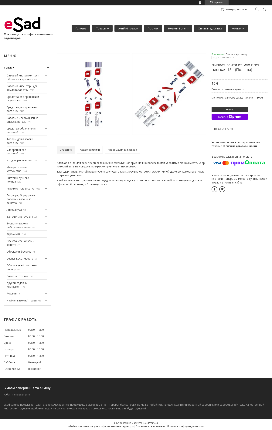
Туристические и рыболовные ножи (19, 225)
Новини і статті (178, 28)
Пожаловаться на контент (150, 426)
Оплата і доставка (210, 28)
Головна (81, 28)
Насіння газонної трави (22, 300)
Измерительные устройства (17, 169)
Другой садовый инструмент (17, 284)
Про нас (153, 28)
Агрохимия (13, 234)
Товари (101, 28)
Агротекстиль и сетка (21, 188)
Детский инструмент (20, 216)
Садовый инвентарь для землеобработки (22, 88)
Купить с (229, 117)
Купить (229, 109)
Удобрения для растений (16, 151)
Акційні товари (128, 28)
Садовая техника (18, 276)
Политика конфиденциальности (185, 426)
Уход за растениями (19, 160)
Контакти (238, 28)
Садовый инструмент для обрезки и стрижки (23, 77)
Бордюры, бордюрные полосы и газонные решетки (21, 198)
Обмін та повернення (17, 394)
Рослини (12, 293)
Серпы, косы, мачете (20, 258)
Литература (14, 209)
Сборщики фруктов (19, 251)
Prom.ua (153, 423)
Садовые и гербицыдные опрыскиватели (22, 119)
